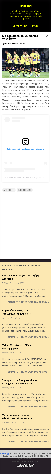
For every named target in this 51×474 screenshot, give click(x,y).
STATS (35, 26)
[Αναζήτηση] (47, 7)
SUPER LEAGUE (25, 190)
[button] (47, 36)
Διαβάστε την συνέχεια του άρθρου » (28, 302)
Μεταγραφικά (20, 26)
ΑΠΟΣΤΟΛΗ (8, 190)
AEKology (4, 453)
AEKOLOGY (25, 6)
